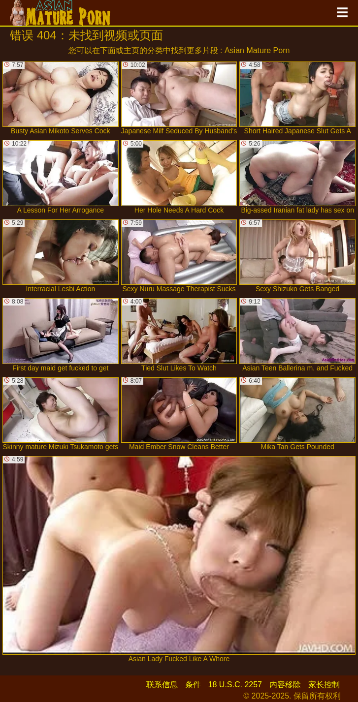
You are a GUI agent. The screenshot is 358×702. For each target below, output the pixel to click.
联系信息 (162, 684)
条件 (193, 684)
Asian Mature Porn (257, 50)
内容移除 (285, 684)
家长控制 (324, 684)
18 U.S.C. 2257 (235, 684)
